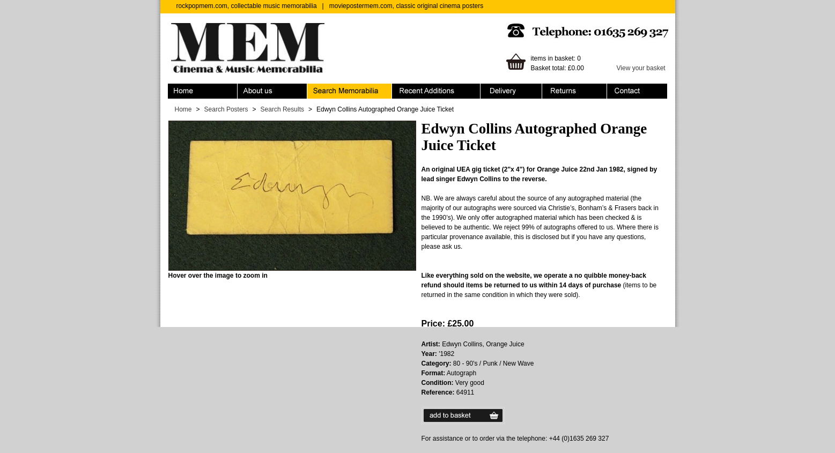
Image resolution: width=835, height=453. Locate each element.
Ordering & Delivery (511, 91)
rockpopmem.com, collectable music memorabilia (246, 6)
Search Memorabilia (349, 91)
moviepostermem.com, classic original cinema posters (406, 6)
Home (203, 91)
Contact (637, 91)
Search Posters (226, 109)
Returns (574, 91)
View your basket (641, 68)
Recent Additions (436, 91)
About (272, 91)
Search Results (282, 109)
